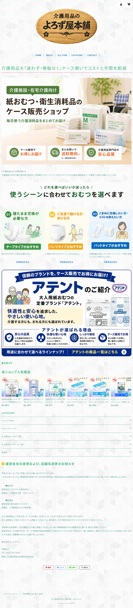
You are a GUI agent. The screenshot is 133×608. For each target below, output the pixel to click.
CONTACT (92, 55)
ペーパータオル (8, 421)
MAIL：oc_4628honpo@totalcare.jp (18, 556)
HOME (38, 55)
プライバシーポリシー (11, 594)
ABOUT (49, 55)
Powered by (66, 603)
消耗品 (4, 452)
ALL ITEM (62, 55)
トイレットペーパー (9, 428)
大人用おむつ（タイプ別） (12, 436)
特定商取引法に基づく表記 (33, 594)
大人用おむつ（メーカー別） (13, 444)
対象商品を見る (22, 262)
